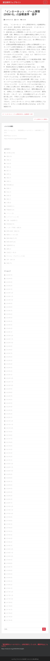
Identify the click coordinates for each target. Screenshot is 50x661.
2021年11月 (9, 424)
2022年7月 (9, 396)
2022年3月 (9, 410)
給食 (8, 195)
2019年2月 (9, 542)
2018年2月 (9, 585)
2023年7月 (9, 353)
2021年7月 (9, 439)
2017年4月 (9, 620)
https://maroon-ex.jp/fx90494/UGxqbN (15, 138)
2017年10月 (9, 599)
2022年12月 (9, 378)
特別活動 (9, 185)
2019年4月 (9, 535)
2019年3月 (9, 538)
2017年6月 (9, 613)
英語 (8, 178)
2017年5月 (9, 617)
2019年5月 (9, 531)
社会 (8, 163)
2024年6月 (9, 314)
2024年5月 (9, 318)
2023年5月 (9, 360)
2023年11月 (9, 339)
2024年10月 (9, 300)
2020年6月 (9, 485)
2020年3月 (9, 496)
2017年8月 (9, 606)
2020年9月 (9, 474)
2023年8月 (9, 350)
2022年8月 (9, 392)
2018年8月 (9, 563)
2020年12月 (9, 463)
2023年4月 (9, 364)
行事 (8, 202)
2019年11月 (9, 510)
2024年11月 (9, 296)
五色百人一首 (10, 252)
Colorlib (24, 659)
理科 (8, 167)
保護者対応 (10, 245)
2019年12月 (9, 506)
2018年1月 (9, 588)
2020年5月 (9, 488)
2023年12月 (9, 335)
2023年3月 (9, 367)
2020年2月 (9, 499)
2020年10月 (9, 471)
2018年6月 (9, 570)
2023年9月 (9, 346)
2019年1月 (9, 545)
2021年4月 (9, 449)
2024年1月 (9, 332)
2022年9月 (9, 389)
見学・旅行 (10, 259)
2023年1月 (9, 374)
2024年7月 (9, 310)
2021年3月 (9, 453)
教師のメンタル (11, 234)
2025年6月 (9, 278)
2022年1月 (9, 417)
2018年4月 (9, 577)
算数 (8, 160)
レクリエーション (12, 217)
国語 (8, 156)
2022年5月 (9, 403)
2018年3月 (9, 581)
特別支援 (9, 224)
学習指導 (9, 206)
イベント (9, 213)
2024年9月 (9, 303)
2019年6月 (9, 528)
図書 (8, 188)
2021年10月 (9, 428)
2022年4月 (9, 407)
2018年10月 (9, 556)
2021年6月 (9, 442)
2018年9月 (9, 560)
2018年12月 (9, 549)
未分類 (24, 19)
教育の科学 (10, 242)
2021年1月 (9, 460)
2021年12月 (9, 421)
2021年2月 (9, 456)
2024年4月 (9, 321)
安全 (8, 192)
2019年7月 (9, 524)
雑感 (8, 263)
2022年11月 (9, 382)
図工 (8, 170)
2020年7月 (9, 481)
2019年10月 (9, 513)
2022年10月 (9, 385)
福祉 (8, 199)
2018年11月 (9, 552)
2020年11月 (9, 467)
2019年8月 (9, 520)
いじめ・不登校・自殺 (13, 227)
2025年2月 (9, 286)
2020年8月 (9, 478)
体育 (8, 174)
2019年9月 (9, 517)
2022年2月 (9, 414)
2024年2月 (9, 328)
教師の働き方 (10, 238)
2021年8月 (9, 435)
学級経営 (9, 210)
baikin (17, 19)
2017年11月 (9, 595)
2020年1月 (9, 503)
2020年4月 (9, 492)
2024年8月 (9, 307)
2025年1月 (9, 289)
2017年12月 (9, 592)
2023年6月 (9, 357)
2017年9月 (9, 602)
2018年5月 (9, 574)
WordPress (35, 659)
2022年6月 (9, 399)
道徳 (8, 181)
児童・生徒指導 (11, 220)
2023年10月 (9, 342)
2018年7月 (9, 567)
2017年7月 (9, 609)
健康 (8, 249)
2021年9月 (9, 431)
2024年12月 (9, 293)
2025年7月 (9, 275)
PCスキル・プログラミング (14, 256)
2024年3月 (9, 325)
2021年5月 (9, 446)
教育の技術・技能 (12, 231)
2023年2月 (9, 371)
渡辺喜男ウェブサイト (12, 2)
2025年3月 (9, 282)
